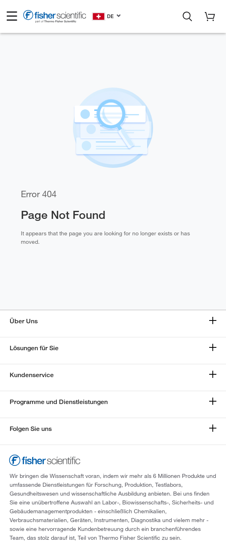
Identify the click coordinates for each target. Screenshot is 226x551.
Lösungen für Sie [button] (34, 348)
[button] (12, 16)
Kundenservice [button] (32, 375)
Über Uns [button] (24, 321)
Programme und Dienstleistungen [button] (59, 402)
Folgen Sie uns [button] (31, 429)
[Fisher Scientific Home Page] (54, 17)
